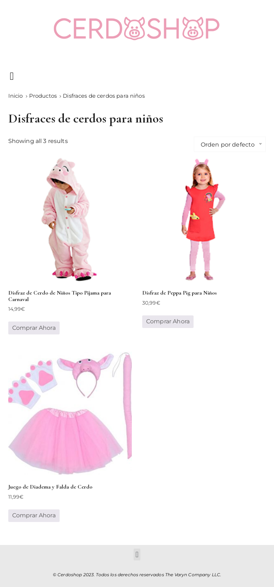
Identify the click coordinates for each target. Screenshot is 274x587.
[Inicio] (15, 95)
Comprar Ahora (34, 327)
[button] (12, 76)
